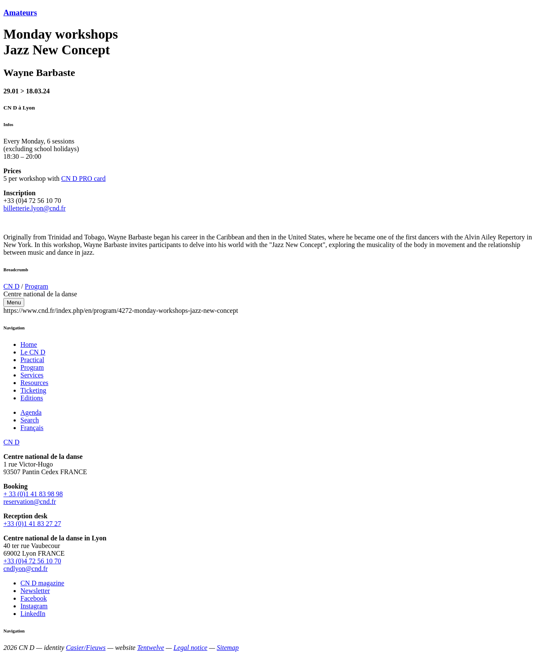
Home (28, 344)
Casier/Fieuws (85, 647)
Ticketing (33, 390)
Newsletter (35, 590)
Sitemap (228, 647)
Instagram (34, 606)
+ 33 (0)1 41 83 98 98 (33, 494)
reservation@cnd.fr (29, 501)
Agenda (31, 412)
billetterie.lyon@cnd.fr (34, 208)
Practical (32, 359)
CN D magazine (42, 583)
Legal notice (190, 647)
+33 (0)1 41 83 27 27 (32, 523)
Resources (34, 382)
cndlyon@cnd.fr (25, 568)
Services (31, 375)
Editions (31, 398)
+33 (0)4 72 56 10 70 (32, 561)
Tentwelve (150, 647)
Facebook (33, 598)
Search (29, 420)
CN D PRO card (83, 178)
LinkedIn (32, 613)
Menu (14, 302)
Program (36, 286)
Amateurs (20, 12)
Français (31, 427)
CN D (11, 286)
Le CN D (32, 352)
